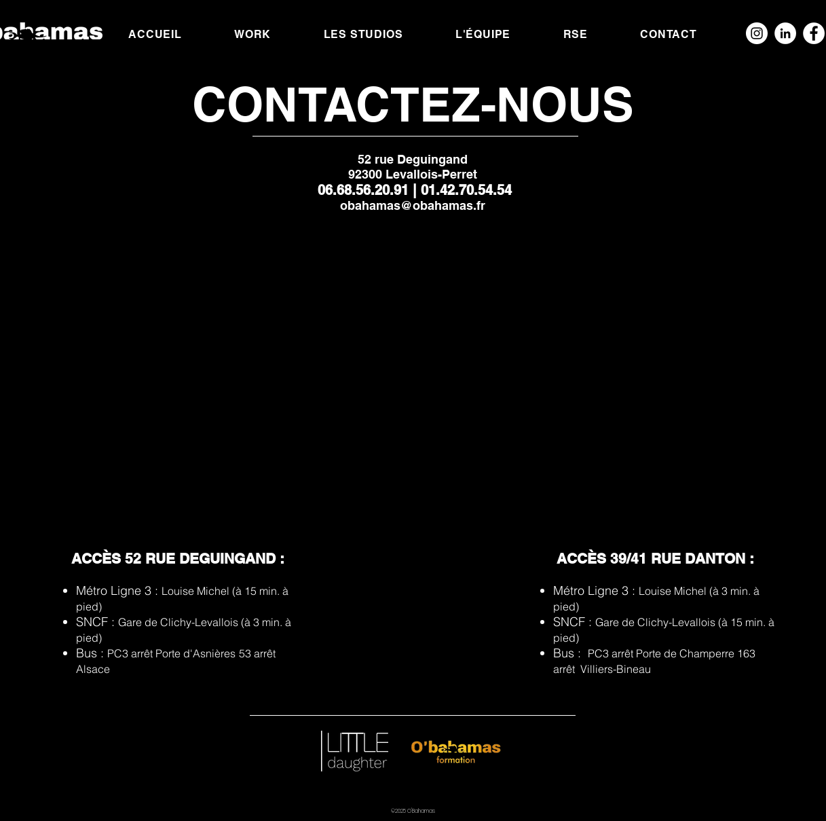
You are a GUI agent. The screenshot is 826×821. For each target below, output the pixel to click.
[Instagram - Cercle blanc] (757, 33)
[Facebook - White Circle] (814, 33)
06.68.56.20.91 (365, 190)
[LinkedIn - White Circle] (785, 33)
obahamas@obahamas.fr (412, 205)
